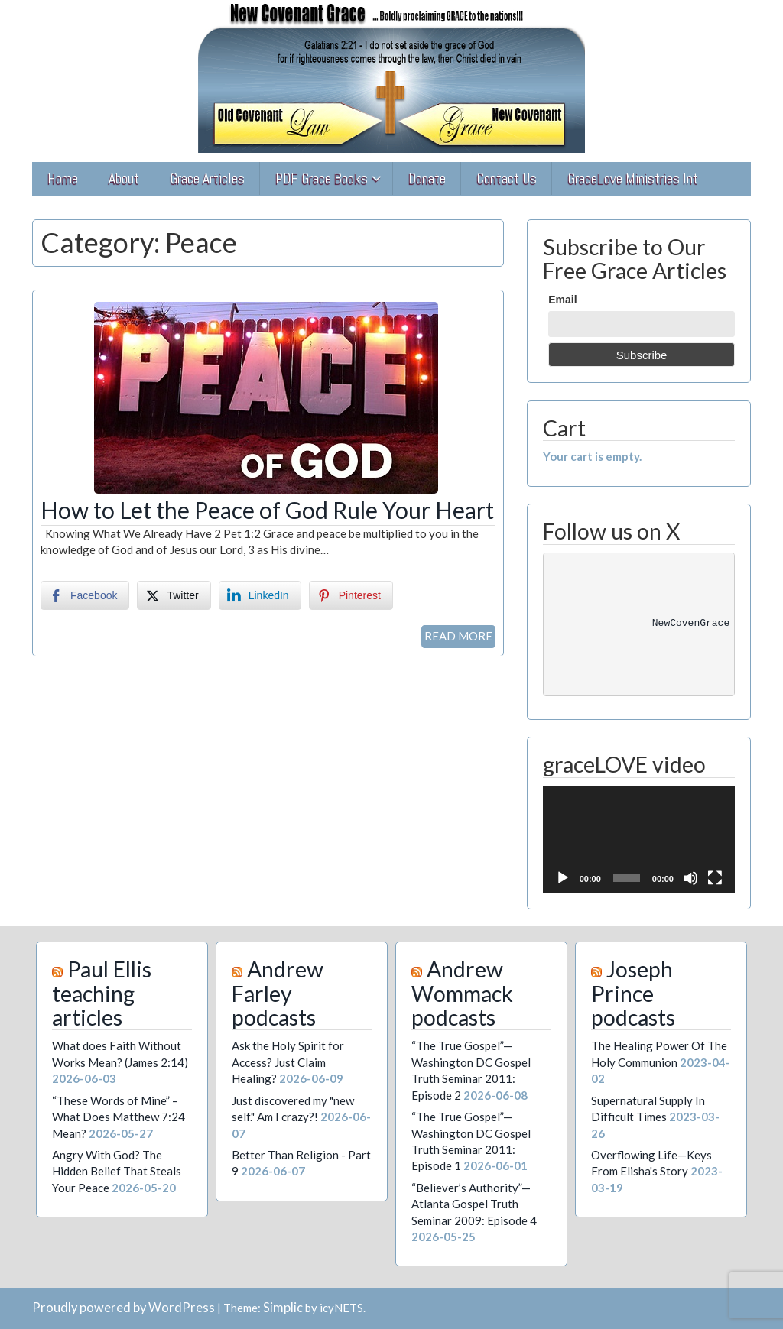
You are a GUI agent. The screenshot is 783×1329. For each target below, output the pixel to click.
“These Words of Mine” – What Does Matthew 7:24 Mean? (118, 1117)
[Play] (562, 878)
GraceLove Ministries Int (632, 178)
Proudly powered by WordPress (123, 1307)
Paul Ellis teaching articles (101, 993)
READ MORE (458, 636)
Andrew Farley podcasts (277, 993)
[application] (639, 839)
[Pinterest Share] (351, 595)
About (124, 178)
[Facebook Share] (85, 595)
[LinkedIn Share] (260, 595)
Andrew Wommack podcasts (462, 993)
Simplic (283, 1307)
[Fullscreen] (715, 878)
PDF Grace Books (321, 178)
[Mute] (690, 878)
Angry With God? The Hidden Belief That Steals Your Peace (116, 1171)
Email (562, 299)
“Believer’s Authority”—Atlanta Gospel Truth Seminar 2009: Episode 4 (474, 1204)
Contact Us (506, 178)
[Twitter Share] (173, 595)
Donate (427, 178)
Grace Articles (207, 178)
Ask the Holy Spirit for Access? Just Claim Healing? (288, 1062)
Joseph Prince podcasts (633, 993)
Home (62, 178)
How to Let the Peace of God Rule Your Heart (267, 509)
